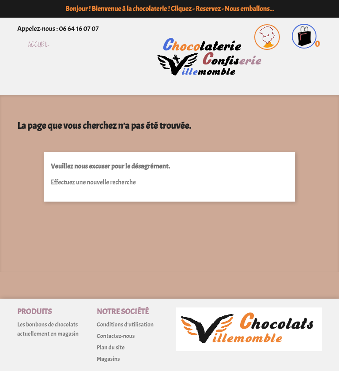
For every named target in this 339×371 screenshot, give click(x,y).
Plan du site (110, 347)
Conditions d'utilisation (125, 324)
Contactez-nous (116, 336)
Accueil (38, 45)
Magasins (108, 359)
